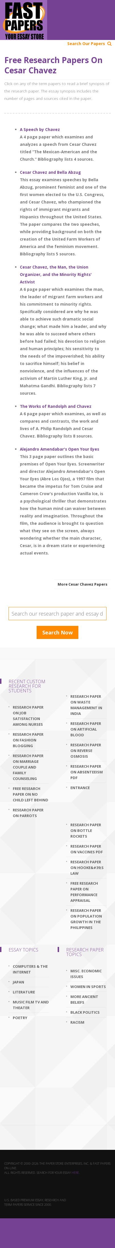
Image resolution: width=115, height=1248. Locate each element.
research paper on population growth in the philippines (86, 919)
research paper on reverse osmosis (85, 750)
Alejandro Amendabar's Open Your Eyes (59, 449)
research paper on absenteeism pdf (86, 772)
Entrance (80, 787)
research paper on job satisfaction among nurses (28, 716)
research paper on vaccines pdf (86, 849)
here (75, 1172)
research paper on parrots (28, 812)
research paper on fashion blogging (28, 740)
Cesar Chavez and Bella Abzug (50, 172)
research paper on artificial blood (85, 729)
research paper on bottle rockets (85, 830)
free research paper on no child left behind (30, 794)
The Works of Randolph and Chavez (55, 406)
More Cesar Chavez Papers (82, 584)
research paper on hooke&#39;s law (87, 867)
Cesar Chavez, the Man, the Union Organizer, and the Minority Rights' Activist (56, 274)
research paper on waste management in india (86, 705)
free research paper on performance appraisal (84, 892)
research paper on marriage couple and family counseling (28, 767)
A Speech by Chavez (40, 129)
